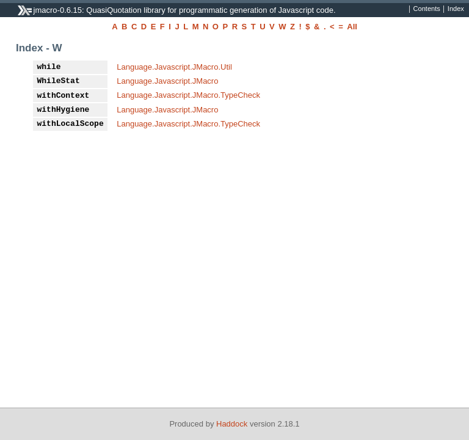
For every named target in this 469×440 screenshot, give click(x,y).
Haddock (231, 423)
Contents (426, 9)
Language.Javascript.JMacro (167, 81)
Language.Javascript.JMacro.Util (174, 67)
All (352, 26)
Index (456, 9)
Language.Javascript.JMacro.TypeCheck (188, 95)
